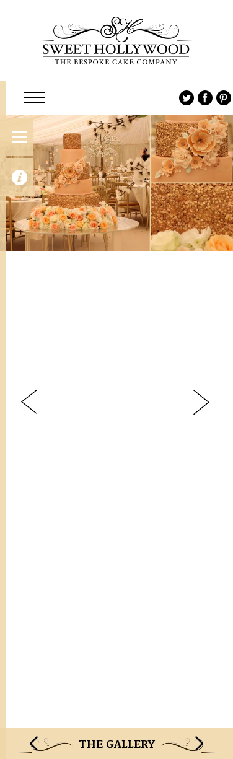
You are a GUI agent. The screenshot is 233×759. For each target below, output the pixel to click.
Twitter (186, 97)
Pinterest (223, 97)
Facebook (205, 97)
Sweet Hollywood (116, 40)
